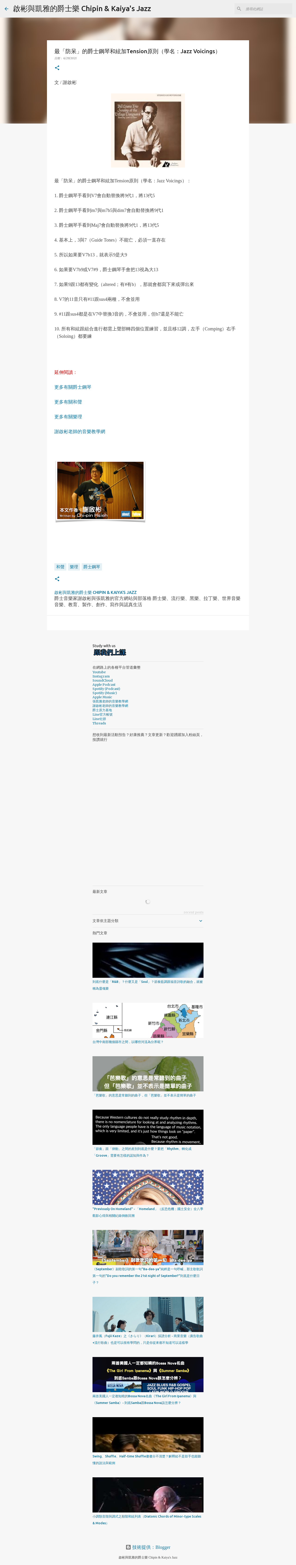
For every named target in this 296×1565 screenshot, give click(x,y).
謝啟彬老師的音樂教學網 (79, 431)
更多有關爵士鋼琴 (72, 387)
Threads (99, 723)
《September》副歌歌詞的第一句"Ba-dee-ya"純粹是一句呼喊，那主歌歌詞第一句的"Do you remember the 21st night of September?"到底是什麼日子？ (147, 1275)
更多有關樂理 (68, 416)
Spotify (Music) (104, 693)
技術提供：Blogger (148, 1547)
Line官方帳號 (102, 714)
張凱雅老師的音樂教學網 (110, 701)
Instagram (101, 676)
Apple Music (102, 697)
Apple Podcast (103, 685)
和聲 (60, 566)
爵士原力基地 (102, 710)
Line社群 (99, 719)
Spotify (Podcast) (106, 689)
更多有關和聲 (68, 401)
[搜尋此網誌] (268, 8)
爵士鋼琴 (91, 566)
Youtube (99, 672)
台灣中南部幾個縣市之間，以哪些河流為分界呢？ (128, 1042)
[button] (57, 68)
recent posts (194, 912)
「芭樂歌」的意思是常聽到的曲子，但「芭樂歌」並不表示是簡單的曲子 (144, 1095)
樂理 (74, 566)
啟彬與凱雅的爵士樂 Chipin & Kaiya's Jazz (82, 8)
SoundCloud (102, 680)
